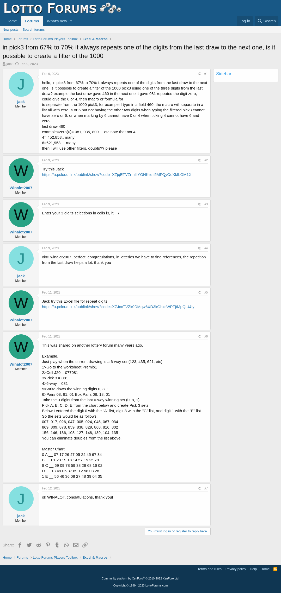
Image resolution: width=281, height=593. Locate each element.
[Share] (199, 74)
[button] (71, 21)
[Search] (266, 21)
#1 (206, 74)
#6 (206, 336)
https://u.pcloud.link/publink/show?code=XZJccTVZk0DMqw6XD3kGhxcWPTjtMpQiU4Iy (118, 306)
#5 (206, 292)
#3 (206, 204)
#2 (206, 160)
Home (12, 21)
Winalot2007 (21, 188)
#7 (206, 488)
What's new (57, 21)
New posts (11, 29)
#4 (206, 248)
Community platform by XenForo (140, 578)
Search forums (34, 29)
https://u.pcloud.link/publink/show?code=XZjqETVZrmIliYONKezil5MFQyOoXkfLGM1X (116, 174)
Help (253, 569)
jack (10, 64)
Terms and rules (210, 569)
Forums (32, 21)
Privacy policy (235, 569)
